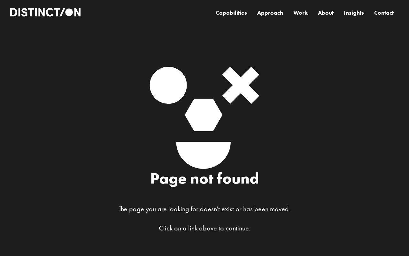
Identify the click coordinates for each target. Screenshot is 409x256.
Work (300, 12)
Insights (354, 12)
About (326, 12)
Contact (384, 12)
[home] (45, 13)
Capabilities (231, 12)
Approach (270, 12)
